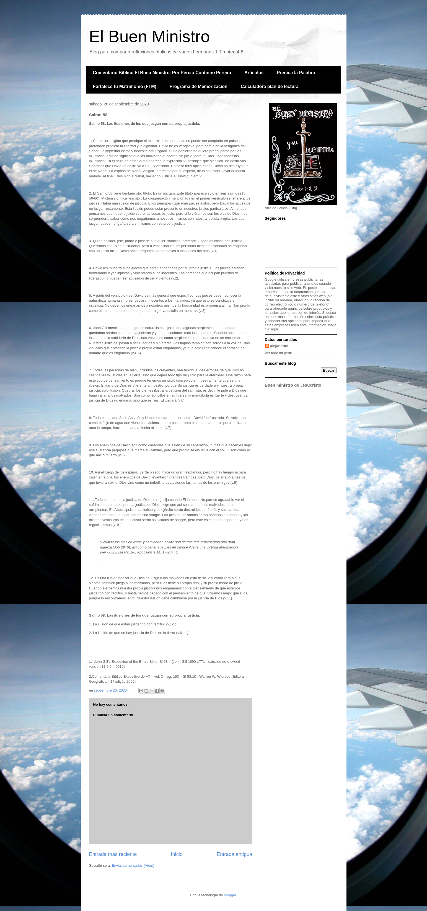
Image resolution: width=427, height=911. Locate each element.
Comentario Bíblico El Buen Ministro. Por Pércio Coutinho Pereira (162, 72)
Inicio (176, 854)
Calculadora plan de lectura (270, 86)
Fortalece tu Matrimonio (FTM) (124, 86)
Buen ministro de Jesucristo (293, 385)
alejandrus (279, 346)
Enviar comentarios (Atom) (133, 865)
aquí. (275, 329)
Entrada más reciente (113, 854)
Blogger (230, 895)
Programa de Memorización (198, 86)
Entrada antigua (234, 854)
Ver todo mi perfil (278, 353)
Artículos (253, 72)
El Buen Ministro (149, 36)
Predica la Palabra (296, 72)
